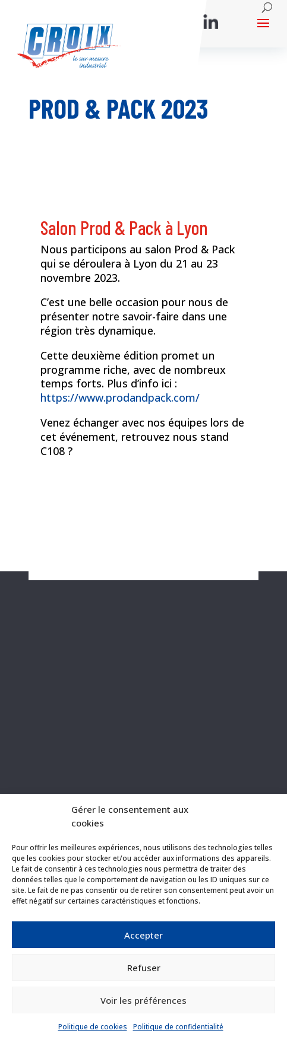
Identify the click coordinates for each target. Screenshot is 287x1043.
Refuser (143, 968)
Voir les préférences (143, 1000)
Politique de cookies (92, 1027)
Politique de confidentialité (178, 1027)
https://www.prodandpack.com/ (120, 397)
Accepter (143, 935)
